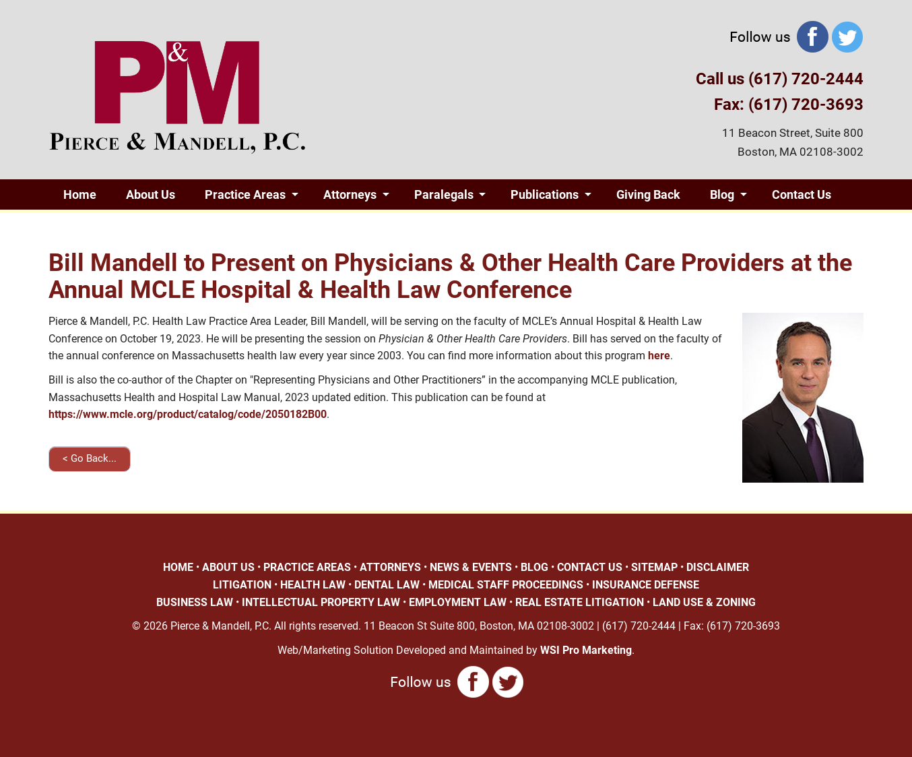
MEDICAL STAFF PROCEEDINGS (505, 584)
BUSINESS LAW (194, 602)
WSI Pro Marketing (586, 650)
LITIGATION (242, 584)
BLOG (534, 567)
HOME (178, 567)
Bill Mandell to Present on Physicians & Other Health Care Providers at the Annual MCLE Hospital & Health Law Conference (450, 276)
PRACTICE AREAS (307, 567)
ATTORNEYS (390, 567)
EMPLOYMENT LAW (458, 602)
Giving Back (648, 194)
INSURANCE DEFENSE (645, 584)
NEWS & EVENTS (471, 567)
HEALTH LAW (313, 584)
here (659, 355)
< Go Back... (90, 458)
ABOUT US (228, 567)
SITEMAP (654, 567)
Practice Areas (245, 194)
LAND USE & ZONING (704, 602)
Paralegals (444, 194)
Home (79, 194)
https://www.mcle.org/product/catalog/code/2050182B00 (187, 414)
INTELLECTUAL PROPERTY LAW (321, 602)
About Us (150, 194)
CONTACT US (589, 567)
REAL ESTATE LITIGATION (579, 602)
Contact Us (801, 194)
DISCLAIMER (717, 567)
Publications (545, 194)
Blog (722, 194)
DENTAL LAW (387, 584)
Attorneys (350, 194)
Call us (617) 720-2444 (780, 78)
